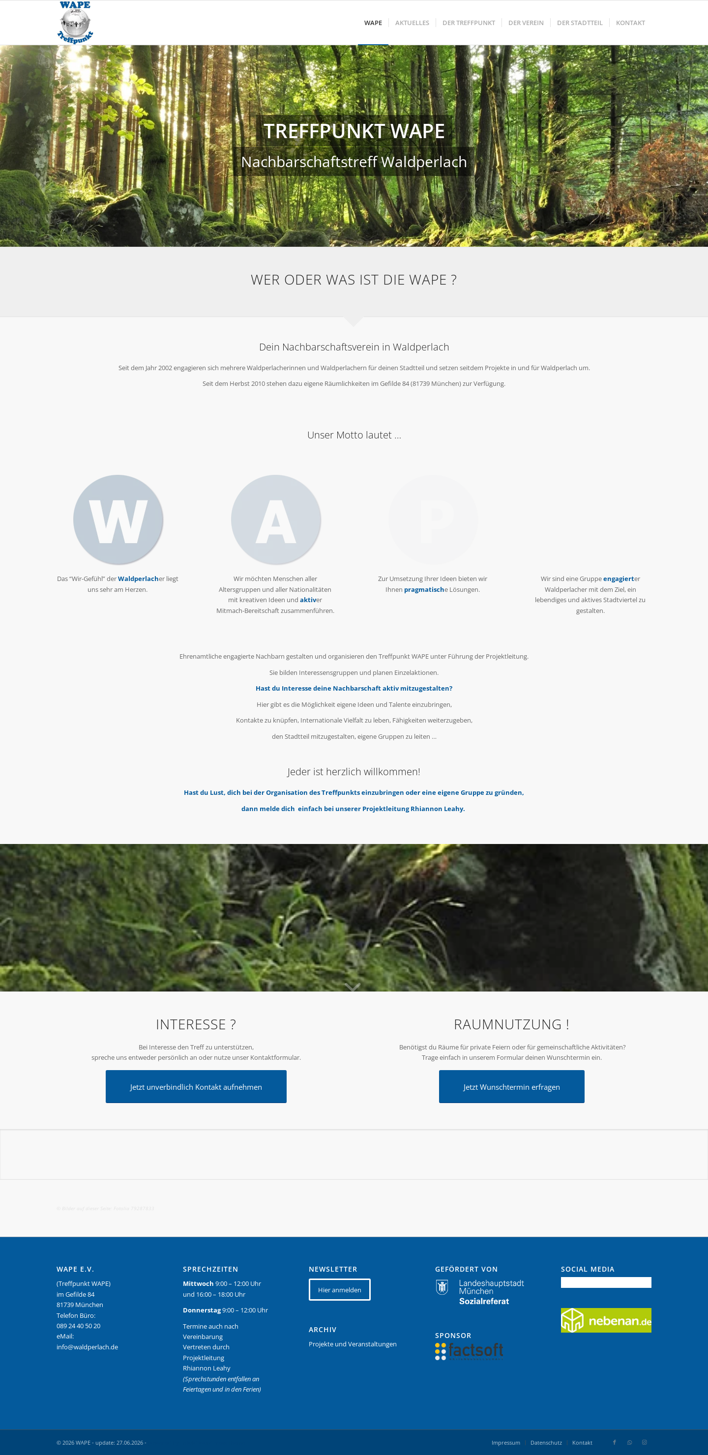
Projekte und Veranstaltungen (353, 1343)
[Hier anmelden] (340, 1290)
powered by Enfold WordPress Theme (196, 1442)
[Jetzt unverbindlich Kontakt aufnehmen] (196, 1086)
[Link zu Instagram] (644, 1442)
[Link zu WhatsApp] (629, 1442)
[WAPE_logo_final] (75, 22)
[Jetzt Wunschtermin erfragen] (512, 1086)
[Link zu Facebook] (614, 1442)
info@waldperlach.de (87, 1346)
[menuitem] (373, 22)
